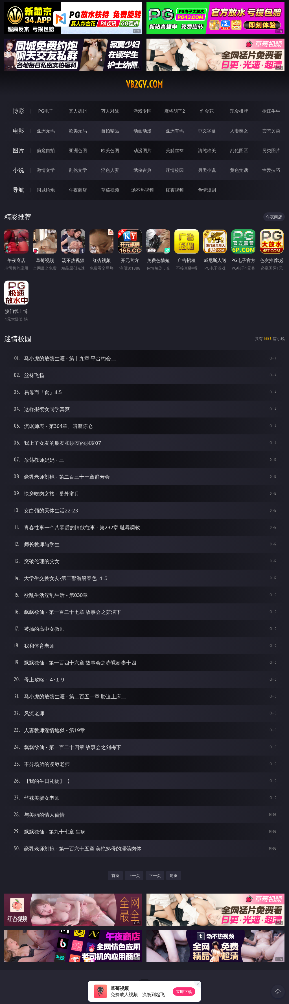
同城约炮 (46, 190)
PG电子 (45, 111)
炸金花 (207, 111)
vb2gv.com (144, 84)
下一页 (155, 875)
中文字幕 (207, 131)
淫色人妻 (110, 170)
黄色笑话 (239, 170)
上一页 (134, 875)
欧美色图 (110, 150)
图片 (18, 150)
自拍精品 (110, 131)
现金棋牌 (239, 111)
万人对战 (110, 111)
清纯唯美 (207, 150)
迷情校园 (175, 170)
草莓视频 (110, 190)
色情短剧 (207, 190)
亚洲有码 (175, 131)
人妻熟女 (239, 131)
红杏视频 (175, 190)
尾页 (174, 875)
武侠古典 (142, 170)
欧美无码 (78, 131)
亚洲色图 (78, 150)
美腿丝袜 (175, 150)
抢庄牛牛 (271, 111)
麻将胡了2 (174, 111)
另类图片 (271, 150)
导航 (18, 190)
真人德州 (78, 111)
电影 (18, 130)
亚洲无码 (46, 131)
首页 (115, 875)
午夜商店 (78, 190)
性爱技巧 (271, 170)
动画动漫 (142, 131)
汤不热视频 (142, 190)
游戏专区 (142, 111)
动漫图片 (142, 150)
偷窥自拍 (46, 150)
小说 (18, 170)
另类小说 (207, 170)
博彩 (18, 111)
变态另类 (271, 131)
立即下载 (184, 991)
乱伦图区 (239, 150)
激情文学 (46, 170)
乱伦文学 (78, 170)
